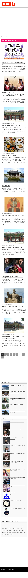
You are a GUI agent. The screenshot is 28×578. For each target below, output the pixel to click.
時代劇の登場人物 (11, 92)
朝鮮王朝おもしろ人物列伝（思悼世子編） (17, 453)
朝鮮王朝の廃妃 (6, 186)
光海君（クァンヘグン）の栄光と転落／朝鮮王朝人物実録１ (17, 392)
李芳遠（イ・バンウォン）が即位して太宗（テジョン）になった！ (13, 337)
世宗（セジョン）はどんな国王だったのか (13, 306)
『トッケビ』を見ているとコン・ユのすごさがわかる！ (17, 399)
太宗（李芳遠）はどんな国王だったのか (12, 277)
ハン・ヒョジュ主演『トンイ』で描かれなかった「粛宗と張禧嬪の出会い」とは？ (13, 95)
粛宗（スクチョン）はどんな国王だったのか (13, 247)
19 (23, 354)
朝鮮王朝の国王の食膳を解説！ (10, 155)
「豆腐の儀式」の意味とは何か (15, 500)
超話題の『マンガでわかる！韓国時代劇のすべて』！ (13, 63)
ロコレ (6, 569)
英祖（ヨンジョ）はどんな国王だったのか (17, 429)
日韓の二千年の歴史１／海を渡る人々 (17, 385)
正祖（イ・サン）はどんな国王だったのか (13, 215)
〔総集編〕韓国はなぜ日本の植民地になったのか (17, 412)
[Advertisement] (13, 22)
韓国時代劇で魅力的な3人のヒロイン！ (12, 125)
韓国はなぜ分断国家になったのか (16, 404)
